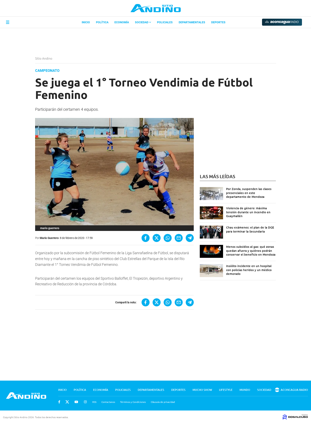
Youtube (76, 401)
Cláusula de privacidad (163, 401)
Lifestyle (225, 390)
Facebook (59, 401)
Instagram (85, 401)
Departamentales (192, 22)
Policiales (165, 22)
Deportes (218, 22)
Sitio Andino (44, 58)
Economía (121, 22)
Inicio (86, 22)
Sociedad (143, 22)
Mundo (245, 390)
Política (102, 22)
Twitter (67, 401)
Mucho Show (202, 390)
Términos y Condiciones (133, 401)
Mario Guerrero (49, 238)
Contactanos (108, 401)
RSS (94, 401)
